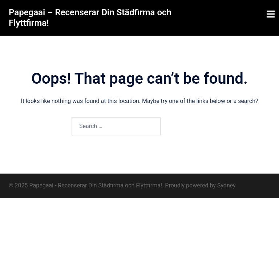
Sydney (226, 185)
